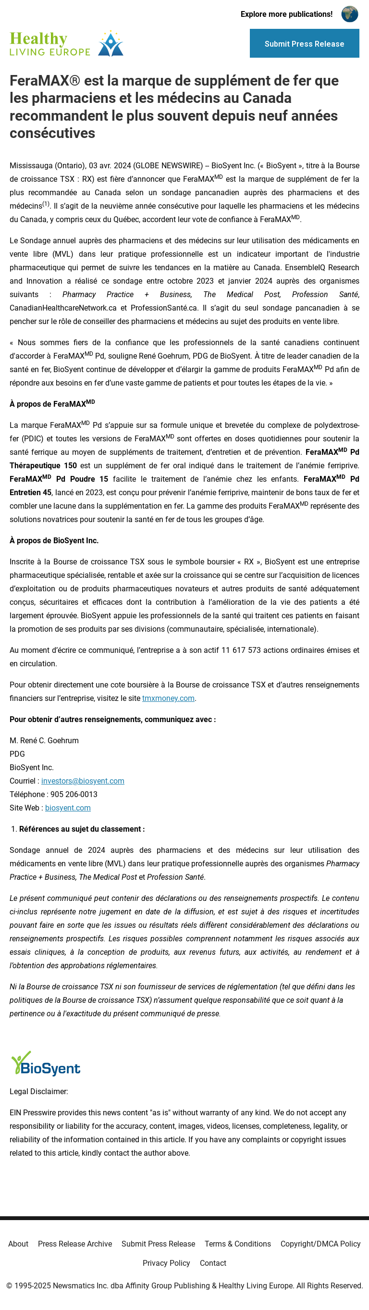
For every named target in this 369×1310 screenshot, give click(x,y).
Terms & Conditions (238, 1243)
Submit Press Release (158, 1243)
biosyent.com (68, 807)
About (18, 1243)
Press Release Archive (75, 1243)
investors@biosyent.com (82, 781)
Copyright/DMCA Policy (321, 1243)
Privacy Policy (166, 1263)
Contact (213, 1263)
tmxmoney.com (168, 698)
